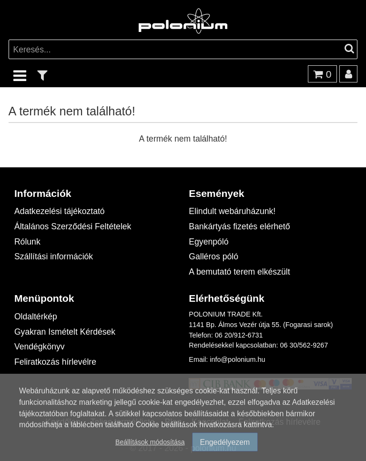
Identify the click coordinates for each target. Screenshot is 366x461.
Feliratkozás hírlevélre (55, 361)
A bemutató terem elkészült (239, 271)
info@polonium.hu (237, 359)
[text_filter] (42, 75)
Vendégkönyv (39, 346)
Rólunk (27, 241)
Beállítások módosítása (150, 449)
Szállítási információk (53, 256)
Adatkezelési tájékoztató (59, 210)
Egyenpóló (208, 241)
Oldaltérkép (35, 316)
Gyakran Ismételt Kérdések (64, 331)
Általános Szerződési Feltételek (72, 226)
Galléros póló (213, 256)
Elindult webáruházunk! (232, 210)
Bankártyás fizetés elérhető (239, 226)
